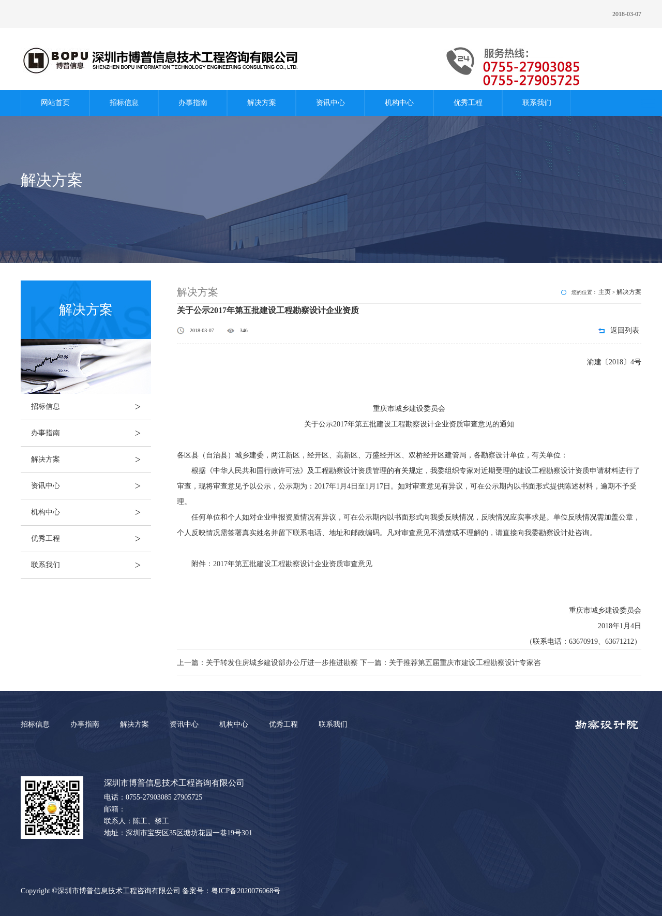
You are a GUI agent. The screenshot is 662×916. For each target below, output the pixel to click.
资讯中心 (330, 103)
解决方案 (261, 103)
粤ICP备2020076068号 (245, 891)
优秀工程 (468, 103)
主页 (604, 292)
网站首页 (55, 103)
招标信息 (124, 103)
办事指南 (192, 103)
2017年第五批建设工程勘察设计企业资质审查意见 (292, 564)
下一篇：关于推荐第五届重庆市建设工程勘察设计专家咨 (450, 663)
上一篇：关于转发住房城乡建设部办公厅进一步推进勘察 (268, 663)
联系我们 (536, 103)
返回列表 (624, 330)
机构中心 (399, 103)
